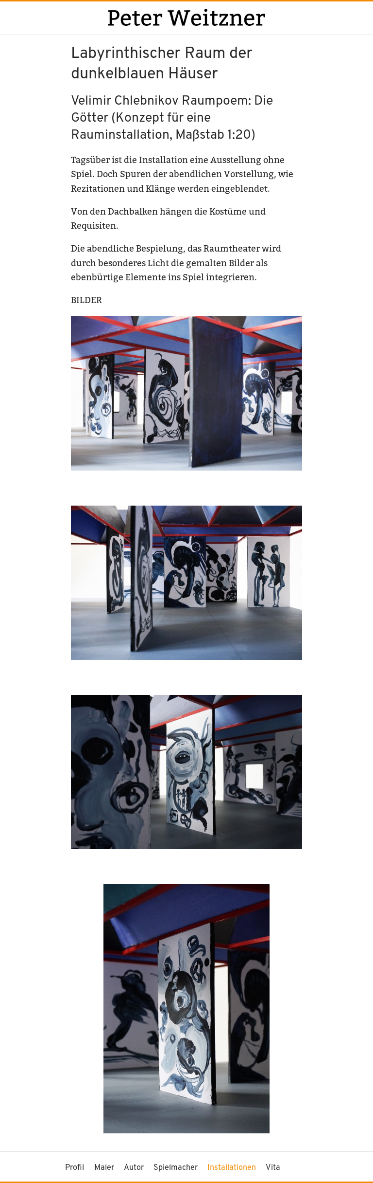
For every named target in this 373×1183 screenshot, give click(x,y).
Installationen (231, 1168)
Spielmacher (175, 1168)
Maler (104, 1168)
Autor (134, 1168)
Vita (273, 1168)
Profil (74, 1168)
